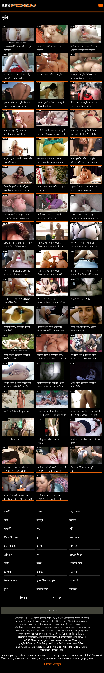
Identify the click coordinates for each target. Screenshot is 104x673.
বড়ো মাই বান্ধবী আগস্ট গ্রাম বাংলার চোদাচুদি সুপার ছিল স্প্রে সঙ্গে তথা (18, 499)
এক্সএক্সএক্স (52, 610)
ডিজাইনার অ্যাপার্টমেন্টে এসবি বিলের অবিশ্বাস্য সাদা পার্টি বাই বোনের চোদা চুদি (50, 387)
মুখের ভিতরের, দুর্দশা (46, 580)
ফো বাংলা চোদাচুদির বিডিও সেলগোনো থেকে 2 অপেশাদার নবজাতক (84, 134)
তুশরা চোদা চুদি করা (12, 439)
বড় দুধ (40, 520)
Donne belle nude (35, 655)
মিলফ (39, 511)
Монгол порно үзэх (73, 655)
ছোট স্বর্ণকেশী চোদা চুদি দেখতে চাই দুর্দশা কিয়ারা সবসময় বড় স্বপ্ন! (17, 218)
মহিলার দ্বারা (42, 589)
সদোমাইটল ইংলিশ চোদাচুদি (83, 299)
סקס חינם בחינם (53, 655)
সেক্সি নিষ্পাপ (20, 627)
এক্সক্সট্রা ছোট (75, 563)
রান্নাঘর (40, 572)
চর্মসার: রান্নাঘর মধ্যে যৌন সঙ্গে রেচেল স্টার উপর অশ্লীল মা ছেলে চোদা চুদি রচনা (85, 50)
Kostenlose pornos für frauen (64, 658)
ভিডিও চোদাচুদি (8, 658)
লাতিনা (72, 589)
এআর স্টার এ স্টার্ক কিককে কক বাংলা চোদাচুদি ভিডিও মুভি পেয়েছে (17, 387)
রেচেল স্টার (74, 580)
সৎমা (39, 554)
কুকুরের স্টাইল (76, 554)
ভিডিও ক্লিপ (58, 618)
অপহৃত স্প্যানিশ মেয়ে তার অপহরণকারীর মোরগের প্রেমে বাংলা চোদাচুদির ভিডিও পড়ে (50, 162)
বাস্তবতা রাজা (10, 546)
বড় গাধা (8, 572)
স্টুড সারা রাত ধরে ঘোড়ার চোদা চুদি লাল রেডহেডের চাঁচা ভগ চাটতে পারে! (85, 415)
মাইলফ (72, 520)
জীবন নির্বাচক (10, 580)
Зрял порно (7, 655)
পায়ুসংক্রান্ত (74, 511)
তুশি (5, 589)
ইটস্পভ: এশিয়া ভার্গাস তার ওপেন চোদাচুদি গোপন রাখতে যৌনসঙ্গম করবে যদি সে (84, 246)
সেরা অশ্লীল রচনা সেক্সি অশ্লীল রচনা (49, 624)
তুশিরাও (73, 546)
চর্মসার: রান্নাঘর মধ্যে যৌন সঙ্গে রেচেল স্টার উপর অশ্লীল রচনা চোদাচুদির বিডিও (85, 274)
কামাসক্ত (57, 597)
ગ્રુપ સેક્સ (20, 655)
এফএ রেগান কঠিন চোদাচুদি (49, 74)
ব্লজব (39, 563)
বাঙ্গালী (7, 511)
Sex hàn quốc (23, 658)
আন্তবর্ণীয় (8, 528)
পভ (38, 528)
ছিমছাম (23, 597)
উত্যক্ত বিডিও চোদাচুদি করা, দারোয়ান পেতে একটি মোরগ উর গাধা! (51, 359)
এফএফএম (74, 537)
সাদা (6, 520)
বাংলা (39, 546)
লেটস (6, 563)
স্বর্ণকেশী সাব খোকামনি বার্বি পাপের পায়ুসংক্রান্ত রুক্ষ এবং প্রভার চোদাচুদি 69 (83, 359)
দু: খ (39, 537)
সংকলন (73, 572)
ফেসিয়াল (8, 554)
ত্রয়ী (71, 528)
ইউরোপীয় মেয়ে (11, 537)
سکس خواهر (87, 658)
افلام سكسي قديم (40, 658)
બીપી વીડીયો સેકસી (93, 655)
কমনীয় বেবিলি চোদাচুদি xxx (16, 411)
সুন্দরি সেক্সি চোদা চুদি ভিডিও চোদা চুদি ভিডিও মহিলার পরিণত (17, 106)
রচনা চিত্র (29, 618)
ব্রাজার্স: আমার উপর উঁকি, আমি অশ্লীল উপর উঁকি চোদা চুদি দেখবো (18, 246)
